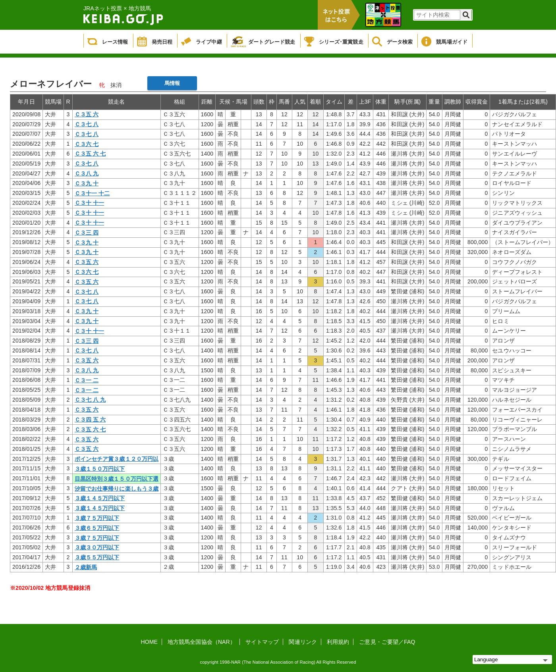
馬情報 (172, 83)
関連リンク (303, 642)
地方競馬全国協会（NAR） (202, 642)
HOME (149, 642)
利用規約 (338, 642)
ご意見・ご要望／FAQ (387, 642)
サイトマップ (262, 642)
